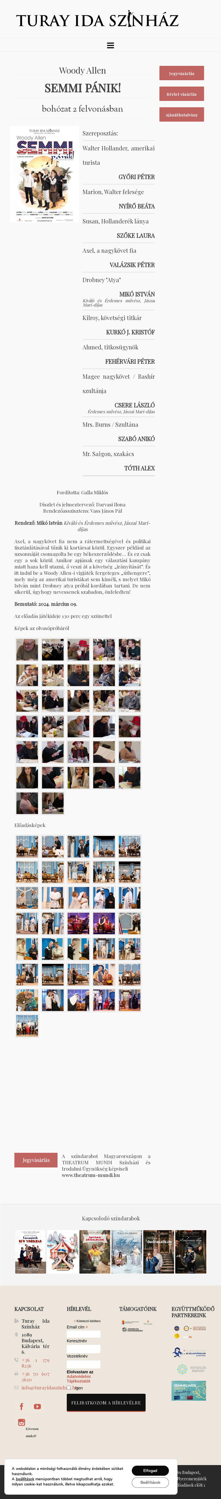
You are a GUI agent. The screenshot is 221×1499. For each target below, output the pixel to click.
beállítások (25, 1479)
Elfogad (150, 1470)
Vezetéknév (77, 1356)
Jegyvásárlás (182, 73)
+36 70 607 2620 (35, 1376)
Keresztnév (77, 1341)
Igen (79, 1388)
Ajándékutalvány (182, 114)
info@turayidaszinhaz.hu (50, 1387)
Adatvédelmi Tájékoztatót (79, 1378)
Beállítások (149, 1482)
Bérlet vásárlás (182, 94)
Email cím (77, 1327)
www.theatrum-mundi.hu (91, 1175)
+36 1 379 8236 (35, 1363)
